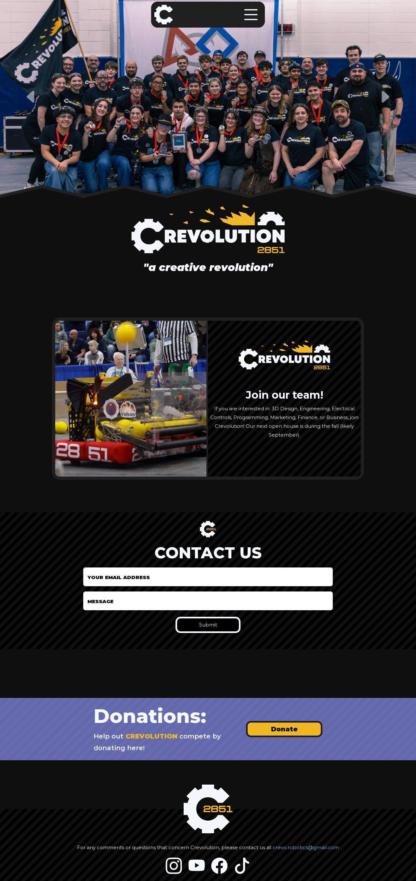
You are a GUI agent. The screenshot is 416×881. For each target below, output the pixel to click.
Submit (208, 625)
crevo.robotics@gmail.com (306, 847)
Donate (284, 729)
